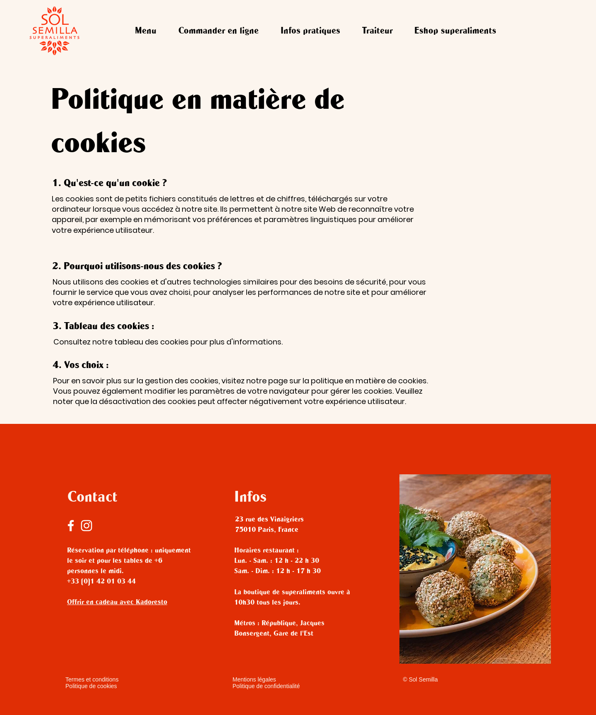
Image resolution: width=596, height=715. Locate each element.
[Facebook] (70, 525)
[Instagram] (86, 525)
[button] (219, 31)
